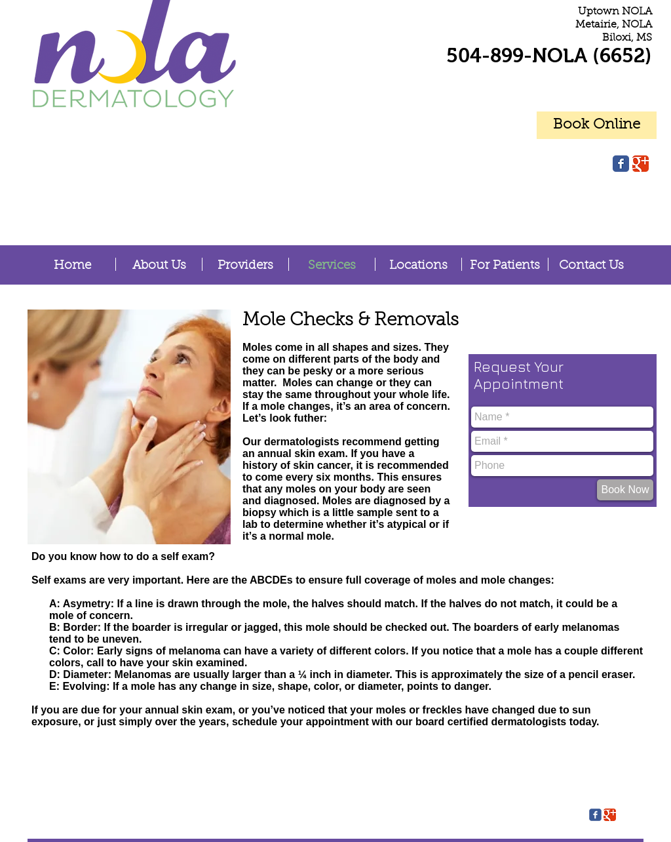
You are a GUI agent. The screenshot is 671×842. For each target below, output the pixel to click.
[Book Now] (625, 489)
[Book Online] (597, 125)
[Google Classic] (640, 163)
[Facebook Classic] (621, 163)
